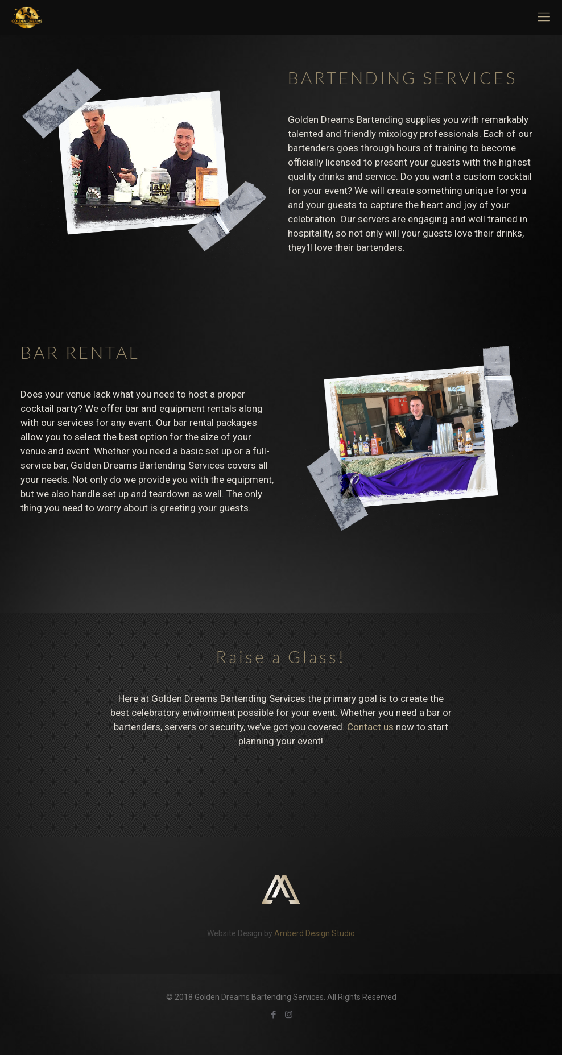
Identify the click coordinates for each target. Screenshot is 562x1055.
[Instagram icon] (289, 1015)
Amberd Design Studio (314, 933)
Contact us (370, 727)
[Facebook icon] (273, 1015)
